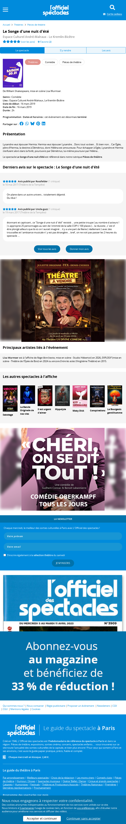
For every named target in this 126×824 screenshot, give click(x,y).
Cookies (36, 709)
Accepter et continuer (42, 818)
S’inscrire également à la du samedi (36, 555)
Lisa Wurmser (10, 357)
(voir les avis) (28, 41)
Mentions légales (19, 709)
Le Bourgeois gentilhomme (114, 411)
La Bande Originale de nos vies (27, 410)
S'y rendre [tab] (65, 50)
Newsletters (103, 705)
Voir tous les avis (47, 249)
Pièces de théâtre (92, 157)
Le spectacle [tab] (22, 50)
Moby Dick (78, 410)
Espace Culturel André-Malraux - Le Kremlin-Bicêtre (39, 37)
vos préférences (85, 808)
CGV (114, 705)
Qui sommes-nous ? (14, 705)
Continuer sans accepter (84, 818)
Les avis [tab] (106, 50)
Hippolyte (60, 409)
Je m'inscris (63, 563)
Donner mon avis (79, 249)
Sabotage (8, 414)
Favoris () (45, 41)
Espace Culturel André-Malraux (26, 100)
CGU (5, 709)
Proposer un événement (80, 705)
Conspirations (97, 410)
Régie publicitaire (56, 705)
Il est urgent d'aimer (44, 411)
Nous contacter (35, 705)
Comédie (16, 97)
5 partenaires (27, 808)
